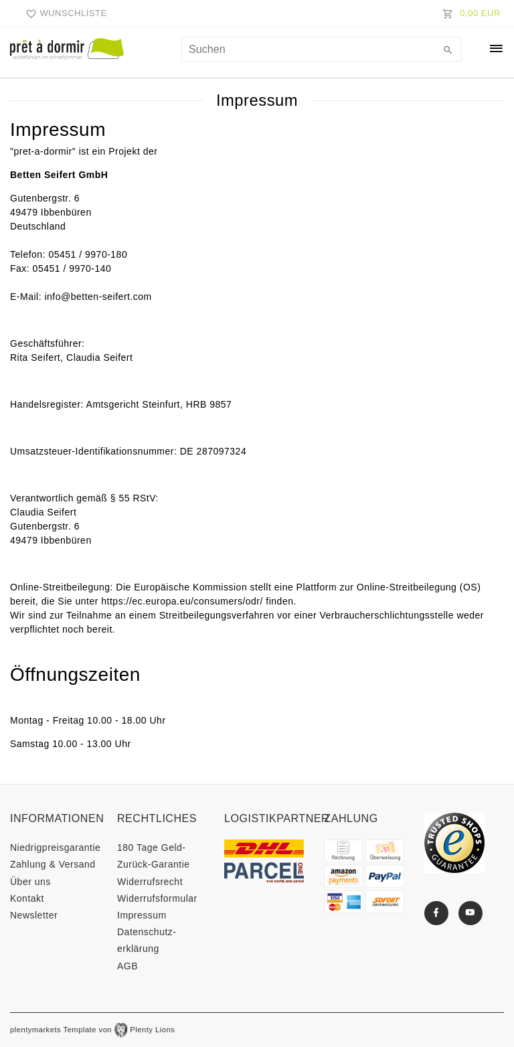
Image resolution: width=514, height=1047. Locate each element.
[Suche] (447, 50)
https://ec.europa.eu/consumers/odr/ (182, 601)
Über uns (30, 881)
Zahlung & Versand (53, 864)
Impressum (142, 915)
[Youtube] (470, 913)
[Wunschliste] (62, 13)
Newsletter (34, 915)
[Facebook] (436, 913)
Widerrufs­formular (157, 898)
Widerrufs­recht (150, 881)
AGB (127, 966)
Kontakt (27, 898)
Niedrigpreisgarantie (55, 847)
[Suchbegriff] (321, 49)
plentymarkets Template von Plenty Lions (92, 1030)
